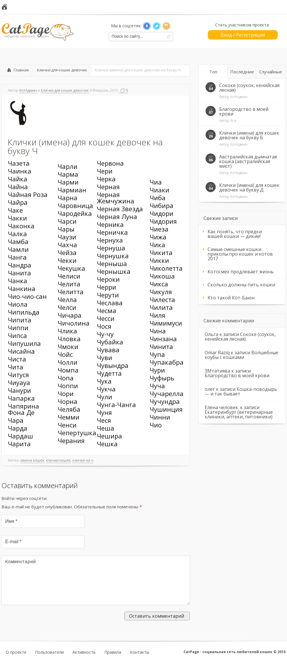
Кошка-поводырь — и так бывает (241, 391)
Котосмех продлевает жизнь (241, 271)
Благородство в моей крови (243, 111)
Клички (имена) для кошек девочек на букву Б (249, 135)
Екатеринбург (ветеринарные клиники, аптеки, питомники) (239, 414)
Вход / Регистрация (243, 35)
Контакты (139, 662)
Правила (112, 662)
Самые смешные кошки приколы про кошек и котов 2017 (240, 254)
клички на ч (82, 460)
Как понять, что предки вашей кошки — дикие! (235, 233)
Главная (21, 70)
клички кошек (58, 460)
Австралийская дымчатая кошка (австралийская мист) (248, 161)
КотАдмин (28, 90)
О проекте (16, 662)
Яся (233, 120)
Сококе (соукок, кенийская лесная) (249, 87)
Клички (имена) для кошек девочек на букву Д (249, 187)
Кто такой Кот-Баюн (231, 298)
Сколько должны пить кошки (241, 284)
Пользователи (49, 662)
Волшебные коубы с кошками (241, 354)
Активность (84, 662)
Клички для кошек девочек (62, 70)
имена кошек (32, 460)
